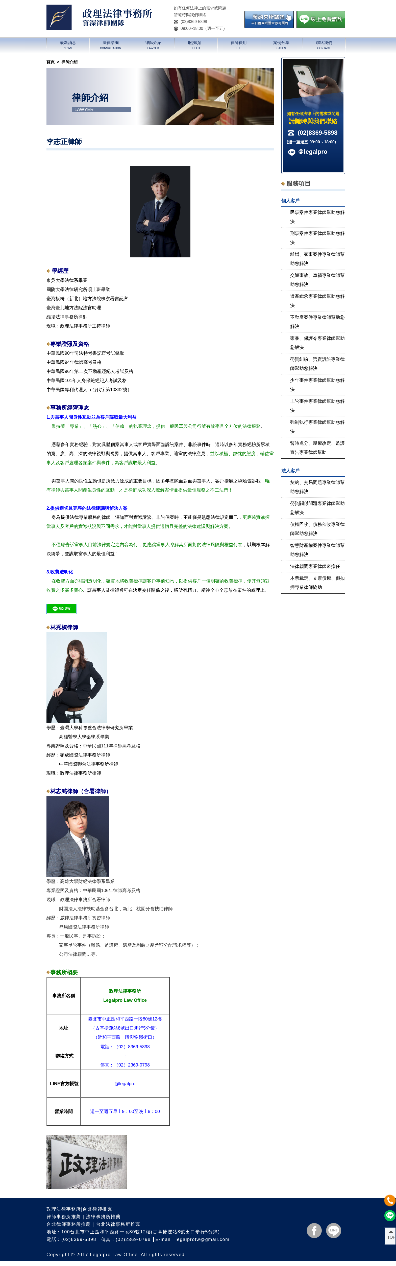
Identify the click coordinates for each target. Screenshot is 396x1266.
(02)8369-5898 (190, 21)
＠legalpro (312, 151)
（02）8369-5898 (132, 1046)
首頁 (50, 62)
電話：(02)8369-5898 (71, 1239)
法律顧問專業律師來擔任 (315, 566)
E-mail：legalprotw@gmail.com (192, 1239)
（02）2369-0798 (132, 1065)
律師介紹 (69, 62)
